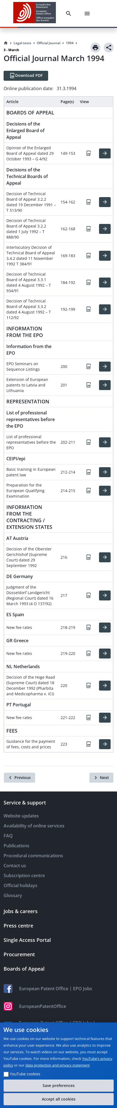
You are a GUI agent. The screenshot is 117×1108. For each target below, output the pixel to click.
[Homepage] (6, 43)
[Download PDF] (26, 76)
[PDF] (88, 153)
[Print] (95, 48)
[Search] (69, 14)
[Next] (101, 778)
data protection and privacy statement (57, 1065)
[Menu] (88, 14)
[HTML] (105, 153)
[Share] (109, 48)
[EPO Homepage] (34, 13)
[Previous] (19, 778)
